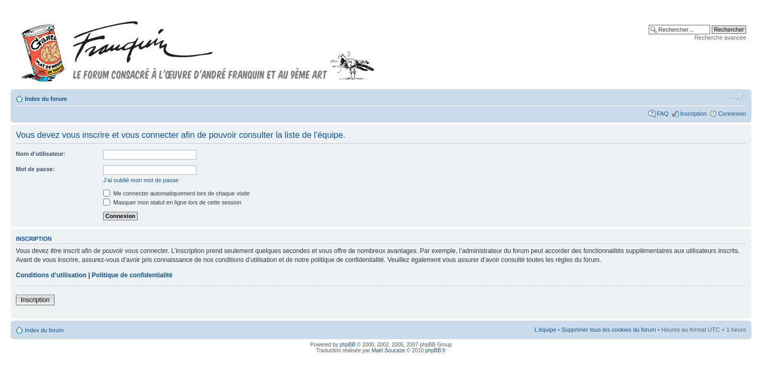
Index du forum (46, 99)
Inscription (693, 113)
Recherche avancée (720, 37)
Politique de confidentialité (132, 275)
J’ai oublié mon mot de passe (140, 180)
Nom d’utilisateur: (41, 154)
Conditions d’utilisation (51, 275)
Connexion (732, 113)
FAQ (662, 113)
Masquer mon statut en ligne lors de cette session (172, 202)
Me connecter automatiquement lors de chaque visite (176, 193)
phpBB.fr (435, 350)
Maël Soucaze (388, 350)
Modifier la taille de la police (738, 96)
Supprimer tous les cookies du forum (608, 329)
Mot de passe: (35, 169)
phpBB (348, 345)
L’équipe (545, 329)
